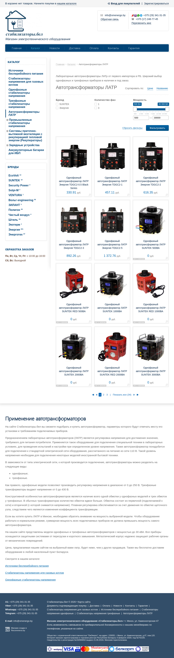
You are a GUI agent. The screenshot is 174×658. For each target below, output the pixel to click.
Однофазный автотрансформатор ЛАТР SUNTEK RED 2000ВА (112, 371)
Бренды (13, 167)
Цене (150, 88)
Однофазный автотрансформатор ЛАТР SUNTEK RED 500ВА (74, 308)
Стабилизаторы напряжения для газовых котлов (26, 81)
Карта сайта (84, 602)
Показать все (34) (122, 394)
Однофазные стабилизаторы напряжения (19, 92)
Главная (17, 48)
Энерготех (17, 234)
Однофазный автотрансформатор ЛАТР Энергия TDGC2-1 (112, 181)
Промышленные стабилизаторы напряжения (20, 123)
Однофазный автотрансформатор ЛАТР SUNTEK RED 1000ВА (151, 308)
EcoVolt (15, 175)
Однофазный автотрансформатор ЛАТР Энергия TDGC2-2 (151, 181)
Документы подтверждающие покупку (66, 605)
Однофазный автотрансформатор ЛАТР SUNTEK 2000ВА (74, 371)
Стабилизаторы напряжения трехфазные (98, 613)
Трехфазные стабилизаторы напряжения (19, 103)
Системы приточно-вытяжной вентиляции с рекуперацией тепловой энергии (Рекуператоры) (25, 135)
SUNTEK (15, 180)
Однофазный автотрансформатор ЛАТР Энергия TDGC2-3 (74, 244)
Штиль (14, 219)
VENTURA (16, 195)
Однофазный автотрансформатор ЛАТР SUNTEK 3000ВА (151, 371)
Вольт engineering (22, 200)
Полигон (16, 209)
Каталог (35, 48)
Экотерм (15, 224)
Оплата (94, 48)
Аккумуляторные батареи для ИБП (26, 152)
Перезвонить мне (141, 23)
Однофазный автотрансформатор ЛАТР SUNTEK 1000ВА (112, 308)
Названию (162, 88)
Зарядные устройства (24, 145)
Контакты (113, 48)
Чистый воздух (20, 214)
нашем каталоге (66, 3)
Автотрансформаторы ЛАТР (24, 113)
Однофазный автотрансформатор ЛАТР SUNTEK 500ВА (151, 244)
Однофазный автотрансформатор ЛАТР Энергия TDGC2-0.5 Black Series (74, 182)
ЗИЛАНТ (15, 205)
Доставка (74, 48)
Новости (54, 48)
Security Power (19, 185)
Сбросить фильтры (132, 128)
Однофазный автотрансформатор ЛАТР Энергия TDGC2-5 (112, 244)
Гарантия (134, 48)
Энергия (16, 229)
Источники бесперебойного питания (26, 72)
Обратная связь (109, 19)
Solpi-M (14, 190)
